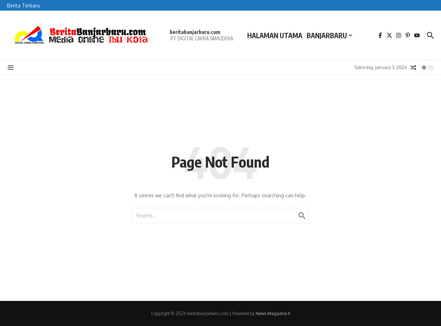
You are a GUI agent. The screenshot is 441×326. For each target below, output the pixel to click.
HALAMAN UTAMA (274, 35)
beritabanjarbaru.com (195, 32)
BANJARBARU (329, 35)
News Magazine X (273, 313)
